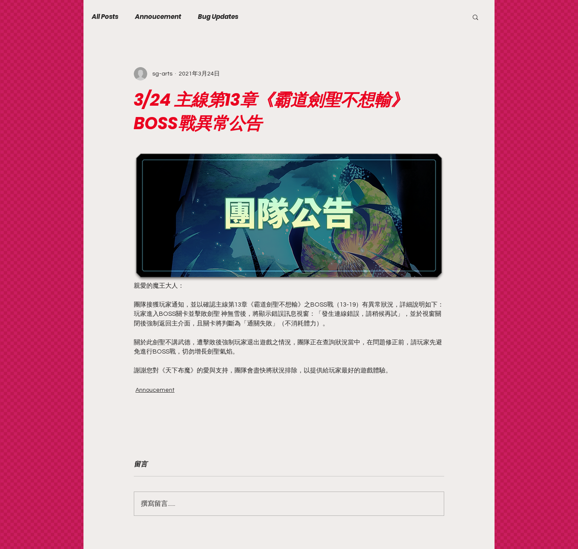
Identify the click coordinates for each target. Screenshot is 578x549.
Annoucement (158, 17)
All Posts (105, 17)
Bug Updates (218, 17)
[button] (475, 16)
